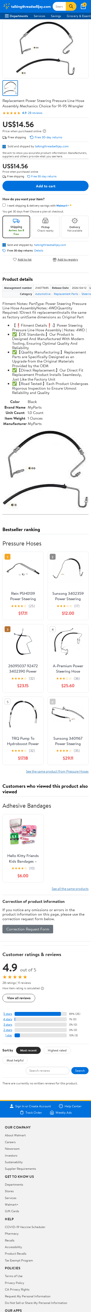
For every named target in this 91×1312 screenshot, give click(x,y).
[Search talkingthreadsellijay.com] (59, 6)
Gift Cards (12, 1211)
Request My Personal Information (27, 1296)
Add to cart (45, 186)
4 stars (7, 1019)
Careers (10, 1142)
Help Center (70, 1106)
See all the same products (70, 888)
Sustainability (14, 1162)
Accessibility (13, 1247)
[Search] (71, 6)
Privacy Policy (14, 1283)
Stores (9, 1191)
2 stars (7, 1030)
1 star (8, 1035)
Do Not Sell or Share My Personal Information (36, 1303)
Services (39, 16)
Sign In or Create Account (30, 1106)
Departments (16, 16)
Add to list (22, 259)
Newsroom (12, 1148)
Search (80, 1070)
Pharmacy (12, 1233)
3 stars (7, 1024)
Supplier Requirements (20, 1168)
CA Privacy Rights (17, 1289)
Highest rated (57, 1050)
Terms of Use (14, 1276)
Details (38, 250)
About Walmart (15, 1135)
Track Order (31, 1112)
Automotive (42, 294)
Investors (11, 1155)
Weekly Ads (61, 1112)
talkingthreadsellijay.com (52, 146)
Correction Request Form (27, 929)
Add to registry (65, 259)
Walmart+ (11, 1204)
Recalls (9, 1240)
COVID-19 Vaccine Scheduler (25, 1227)
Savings (56, 16)
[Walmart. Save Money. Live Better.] (27, 6)
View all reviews (19, 998)
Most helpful (15, 1060)
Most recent (28, 1050)
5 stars (7, 1014)
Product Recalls (15, 1253)
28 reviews (35, 113)
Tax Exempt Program (19, 1260)
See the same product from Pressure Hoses (57, 771)
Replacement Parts (66, 294)
